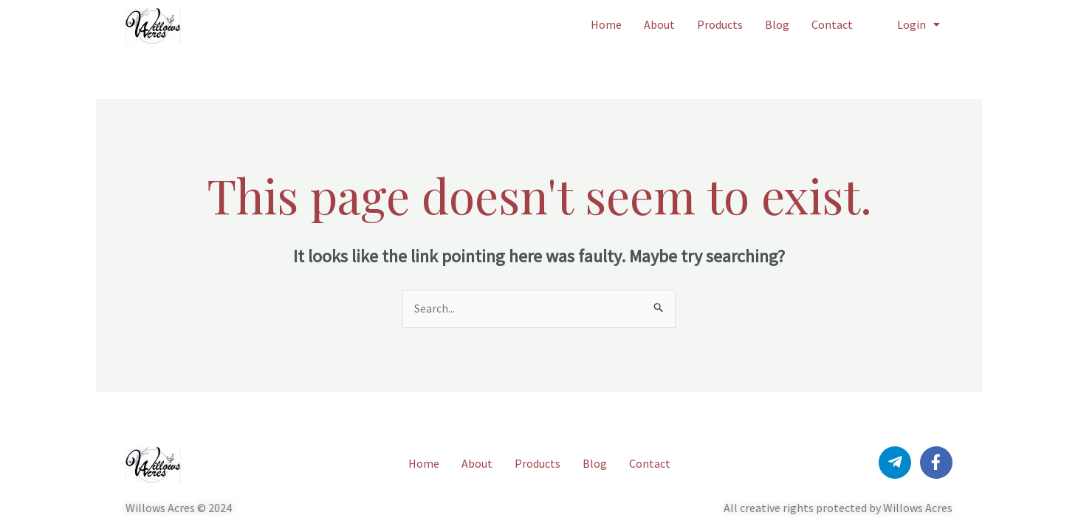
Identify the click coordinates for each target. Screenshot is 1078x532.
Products (720, 24)
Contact (832, 24)
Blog (777, 24)
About (659, 24)
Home (606, 24)
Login (918, 24)
